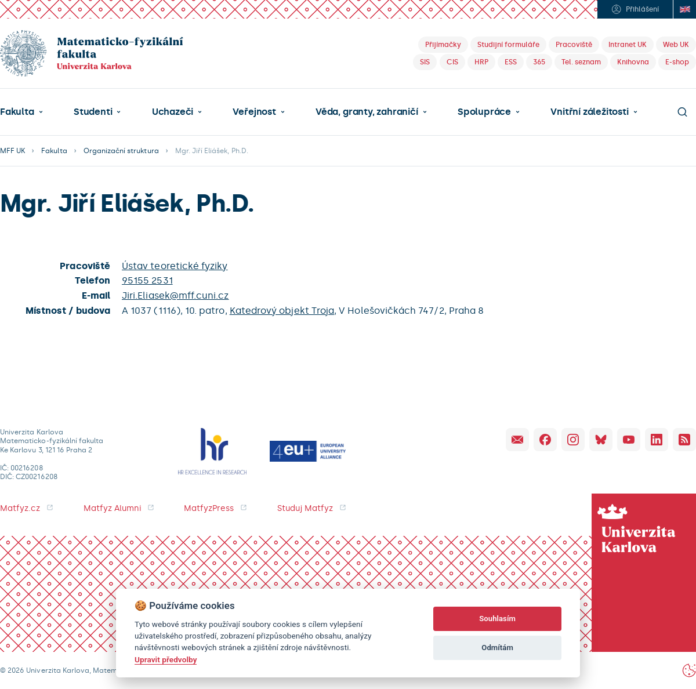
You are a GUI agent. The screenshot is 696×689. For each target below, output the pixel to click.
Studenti (93, 112)
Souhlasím (497, 618)
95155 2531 (147, 280)
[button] (21, 112)
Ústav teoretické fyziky (174, 265)
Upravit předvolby (166, 659)
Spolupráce (484, 112)
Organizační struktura (121, 150)
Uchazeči (172, 112)
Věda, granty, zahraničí (367, 112)
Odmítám (497, 647)
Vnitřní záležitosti (589, 112)
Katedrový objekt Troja (282, 310)
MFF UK (12, 150)
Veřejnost (254, 112)
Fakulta (17, 112)
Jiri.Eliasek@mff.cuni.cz (175, 295)
